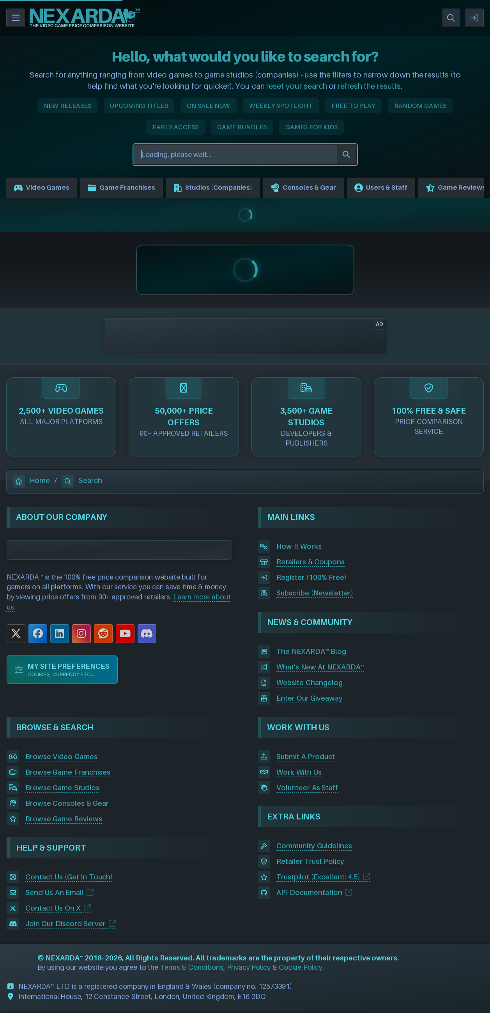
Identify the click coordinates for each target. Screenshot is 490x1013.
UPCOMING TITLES (139, 105)
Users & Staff (406, 189)
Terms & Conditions (191, 969)
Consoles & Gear (324, 189)
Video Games (43, 189)
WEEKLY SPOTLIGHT (281, 105)
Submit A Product (305, 758)
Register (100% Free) (311, 580)
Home (31, 483)
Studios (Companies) (226, 189)
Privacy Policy (249, 969)
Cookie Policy (300, 969)
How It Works (299, 548)
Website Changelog (309, 685)
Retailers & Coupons (310, 564)
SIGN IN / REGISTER (474, 18)
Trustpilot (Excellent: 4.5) (318, 879)
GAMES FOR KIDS (311, 127)
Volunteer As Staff (307, 790)
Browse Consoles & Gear (67, 805)
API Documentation (309, 895)
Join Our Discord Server (65, 926)
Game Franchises (128, 189)
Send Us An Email (54, 895)
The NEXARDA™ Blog (311, 654)
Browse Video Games (61, 758)
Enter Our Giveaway (309, 700)
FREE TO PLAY (353, 105)
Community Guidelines (314, 848)
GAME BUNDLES (242, 127)
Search (82, 483)
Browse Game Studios (62, 790)
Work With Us (299, 774)
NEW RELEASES (67, 105)
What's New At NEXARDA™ (320, 669)
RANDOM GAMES (420, 105)
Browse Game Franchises (67, 774)
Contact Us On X (53, 910)
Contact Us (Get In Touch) (69, 879)
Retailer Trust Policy (310, 864)
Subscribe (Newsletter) (314, 595)
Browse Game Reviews (63, 821)
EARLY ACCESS (175, 127)
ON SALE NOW (208, 105)
